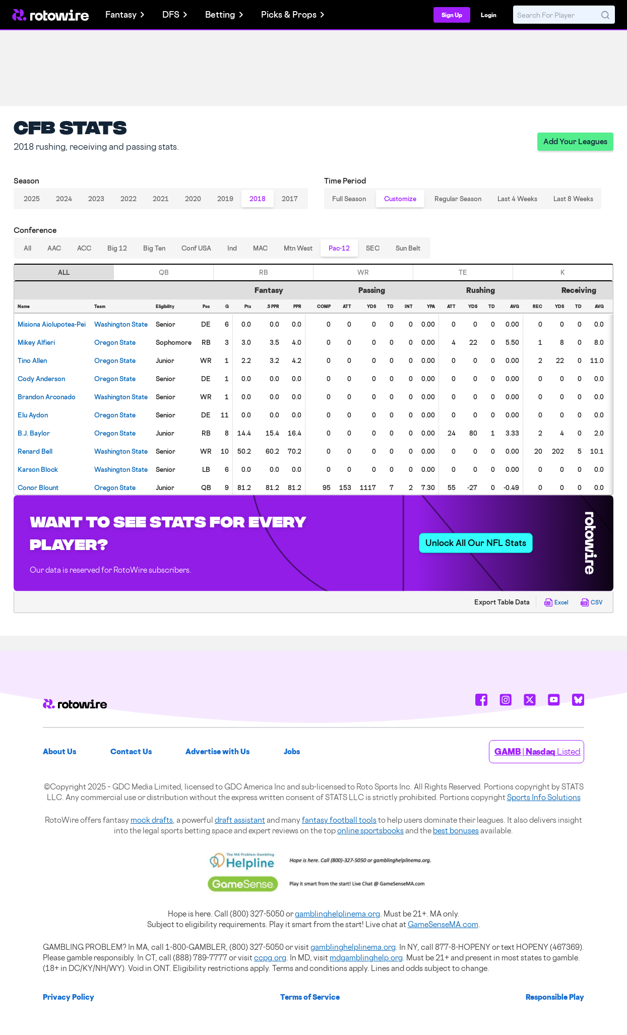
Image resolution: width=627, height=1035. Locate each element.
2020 (193, 199)
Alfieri (36, 342)
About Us (59, 751)
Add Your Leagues (575, 141)
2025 (32, 199)
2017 (290, 199)
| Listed (537, 751)
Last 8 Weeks (573, 199)
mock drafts (152, 820)
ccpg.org (270, 957)
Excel (556, 602)
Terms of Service (310, 997)
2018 (257, 199)
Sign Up (452, 15)
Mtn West (298, 248)
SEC (373, 248)
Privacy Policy (68, 997)
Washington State (121, 324)
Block (38, 469)
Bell (35, 451)
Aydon (33, 415)
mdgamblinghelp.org (366, 957)
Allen (32, 360)
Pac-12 (339, 248)
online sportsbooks (370, 830)
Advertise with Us (217, 751)
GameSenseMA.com (443, 924)
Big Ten (154, 248)
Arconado (47, 397)
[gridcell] (52, 324)
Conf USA (196, 248)
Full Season (349, 199)
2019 (225, 199)
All (27, 248)
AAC (54, 248)
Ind (232, 248)
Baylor (34, 433)
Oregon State (115, 342)
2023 (96, 199)
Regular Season (457, 199)
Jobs (292, 751)
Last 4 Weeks (517, 199)
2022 (128, 199)
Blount (38, 487)
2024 (64, 199)
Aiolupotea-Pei (52, 324)
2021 (161, 199)
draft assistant (240, 820)
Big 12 (117, 248)
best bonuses (456, 830)
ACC (84, 248)
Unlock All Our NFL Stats (475, 542)
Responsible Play (555, 997)
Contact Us (131, 751)
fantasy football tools (339, 820)
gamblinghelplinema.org (337, 914)
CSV (592, 602)
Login (488, 15)
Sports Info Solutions (544, 797)
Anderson (41, 379)
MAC (260, 248)
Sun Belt (408, 248)
